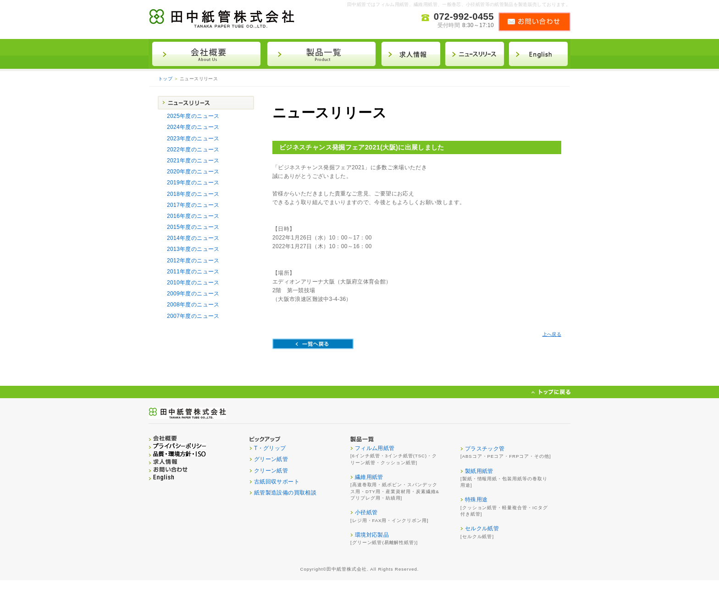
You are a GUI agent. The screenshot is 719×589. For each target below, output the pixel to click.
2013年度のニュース (193, 249)
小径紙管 (366, 512)
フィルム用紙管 (375, 448)
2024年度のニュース (193, 127)
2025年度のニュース (193, 116)
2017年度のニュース (193, 205)
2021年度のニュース (193, 160)
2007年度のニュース (193, 316)
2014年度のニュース (193, 238)
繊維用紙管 (369, 477)
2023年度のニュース (193, 138)
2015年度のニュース (193, 227)
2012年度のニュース (193, 260)
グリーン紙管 (271, 459)
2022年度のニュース (193, 149)
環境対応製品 (372, 535)
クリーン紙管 (271, 470)
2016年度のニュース (193, 216)
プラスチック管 (485, 448)
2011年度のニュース (193, 271)
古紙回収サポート (276, 481)
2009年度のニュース (193, 293)
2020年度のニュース (193, 171)
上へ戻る (551, 334)
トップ (165, 78)
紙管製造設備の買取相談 (285, 492)
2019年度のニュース (193, 182)
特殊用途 (476, 499)
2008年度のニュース (193, 304)
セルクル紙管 (482, 528)
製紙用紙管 (479, 471)
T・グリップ (270, 448)
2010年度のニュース (193, 282)
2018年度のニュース (193, 194)
